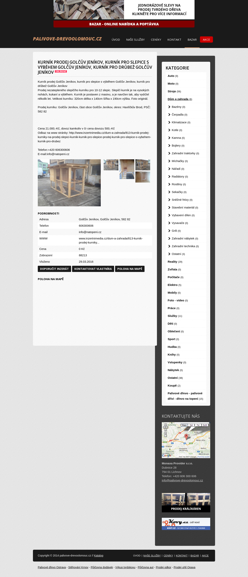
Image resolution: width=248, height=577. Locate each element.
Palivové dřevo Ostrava (52, 567)
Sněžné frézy (182, 199)
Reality (175, 261)
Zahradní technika (185, 246)
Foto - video (178, 300)
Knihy (174, 354)
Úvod (116, 39)
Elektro (174, 284)
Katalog (98, 555)
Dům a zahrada (180, 99)
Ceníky (156, 39)
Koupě (174, 385)
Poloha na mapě (129, 269)
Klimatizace (181, 122)
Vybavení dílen (183, 215)
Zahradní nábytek (185, 238)
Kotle (177, 130)
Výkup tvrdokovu (125, 567)
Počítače (175, 277)
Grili (176, 230)
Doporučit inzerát (54, 269)
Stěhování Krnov (78, 567)
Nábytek (175, 370)
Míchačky (180, 161)
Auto (173, 75)
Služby (175, 315)
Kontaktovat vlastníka (93, 269)
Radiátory (180, 176)
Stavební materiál (185, 207)
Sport (173, 339)
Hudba (174, 346)
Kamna (178, 137)
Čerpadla (179, 114)
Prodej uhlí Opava (184, 567)
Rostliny (179, 184)
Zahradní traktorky (185, 153)
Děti (172, 323)
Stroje (174, 91)
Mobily (174, 292)
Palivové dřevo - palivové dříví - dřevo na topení (185, 396)
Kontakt (174, 39)
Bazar (192, 39)
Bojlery (178, 145)
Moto (173, 83)
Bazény (178, 106)
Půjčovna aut (145, 567)
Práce (173, 308)
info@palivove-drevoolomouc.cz (182, 480)
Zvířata (174, 269)
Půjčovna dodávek (102, 567)
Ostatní (178, 253)
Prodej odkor (163, 567)
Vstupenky (177, 362)
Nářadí (178, 168)
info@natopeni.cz (90, 232)
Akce (206, 39)
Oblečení (176, 331)
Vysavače (180, 223)
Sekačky (179, 192)
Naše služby (135, 39)
